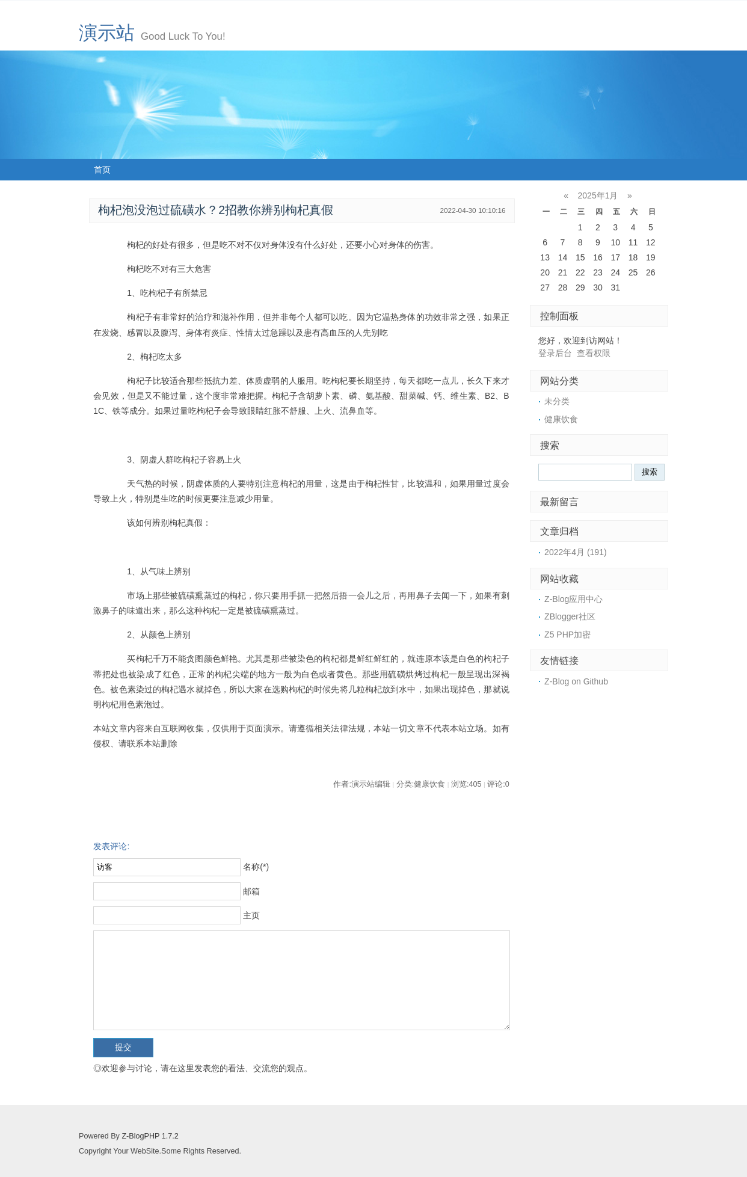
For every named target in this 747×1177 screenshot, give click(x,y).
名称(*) (256, 866)
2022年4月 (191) (575, 552)
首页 (102, 169)
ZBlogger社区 (569, 616)
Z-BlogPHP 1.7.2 (149, 1136)
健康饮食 (561, 419)
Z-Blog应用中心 (573, 599)
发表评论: (111, 846)
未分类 (557, 401)
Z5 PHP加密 (567, 634)
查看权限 (593, 353)
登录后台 (555, 353)
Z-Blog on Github (576, 681)
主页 (251, 915)
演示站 (107, 32)
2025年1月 (598, 195)
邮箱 (251, 891)
